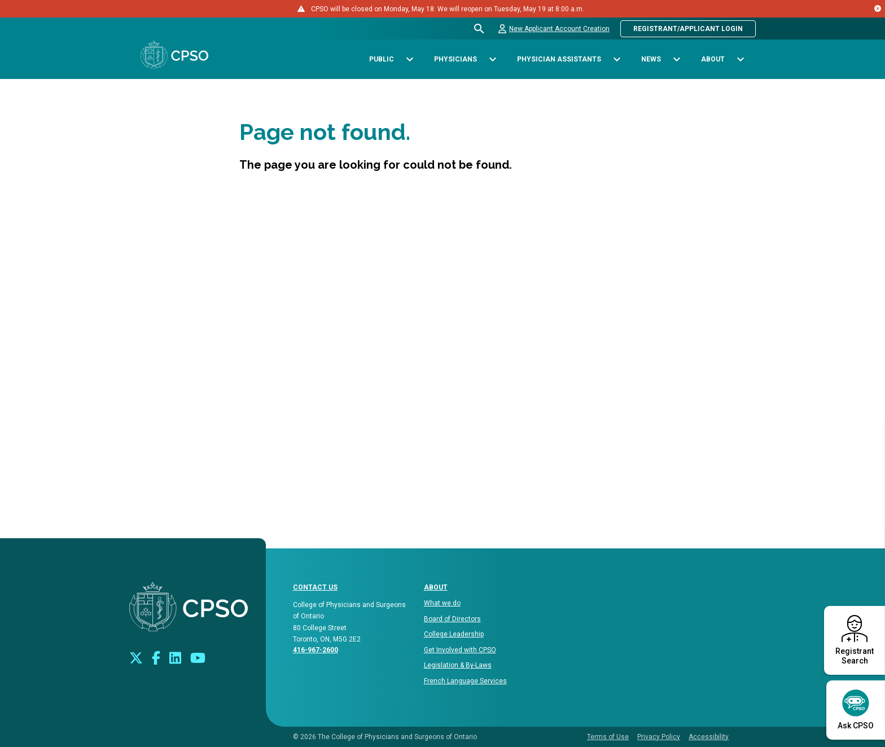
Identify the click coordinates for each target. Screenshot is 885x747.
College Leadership (454, 634)
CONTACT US (315, 587)
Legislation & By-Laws (458, 665)
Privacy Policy (658, 737)
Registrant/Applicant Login (688, 29)
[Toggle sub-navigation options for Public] (409, 59)
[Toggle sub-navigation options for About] (740, 59)
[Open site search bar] (479, 28)
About (436, 587)
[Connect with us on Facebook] (156, 657)
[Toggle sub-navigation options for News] (676, 59)
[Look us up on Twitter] (136, 657)
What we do (442, 603)
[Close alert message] (877, 8)
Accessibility (709, 737)
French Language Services (465, 681)
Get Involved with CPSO (460, 650)
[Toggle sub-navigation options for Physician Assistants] (616, 59)
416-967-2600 (315, 650)
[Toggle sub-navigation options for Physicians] (492, 59)
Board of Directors (452, 619)
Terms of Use (608, 737)
